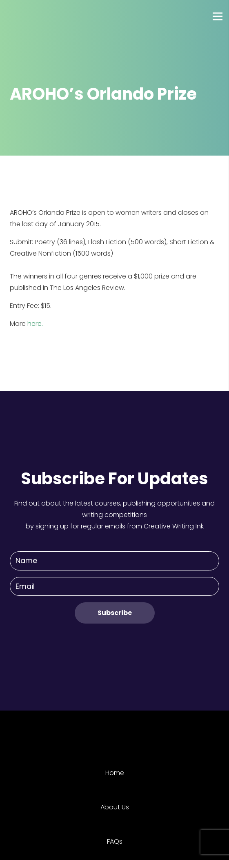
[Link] (36, 16)
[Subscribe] (115, 612)
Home (114, 773)
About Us (114, 807)
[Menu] (217, 16)
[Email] (114, 586)
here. (35, 323)
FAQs (114, 841)
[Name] (114, 560)
